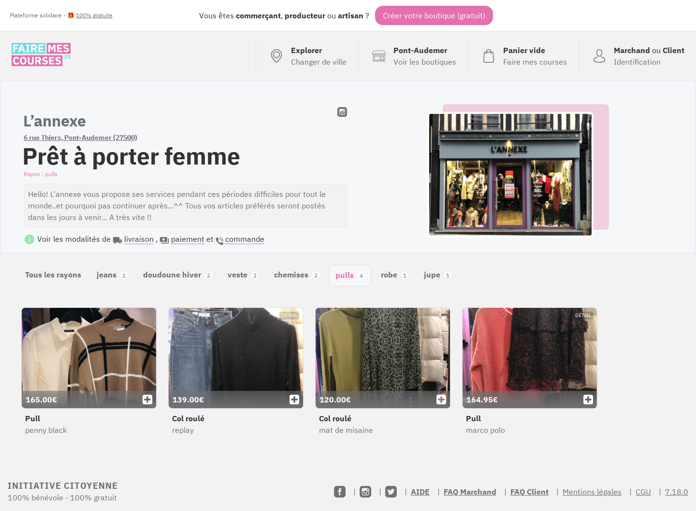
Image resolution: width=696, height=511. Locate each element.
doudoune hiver (177, 274)
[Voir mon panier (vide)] (523, 56)
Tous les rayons (53, 274)
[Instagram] (365, 492)
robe (394, 274)
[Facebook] (340, 492)
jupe (437, 274)
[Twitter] (391, 492)
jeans (112, 274)
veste (243, 274)
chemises (296, 274)
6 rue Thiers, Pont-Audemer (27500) (80, 137)
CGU (643, 492)
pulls (350, 275)
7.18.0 (676, 492)
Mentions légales (592, 492)
